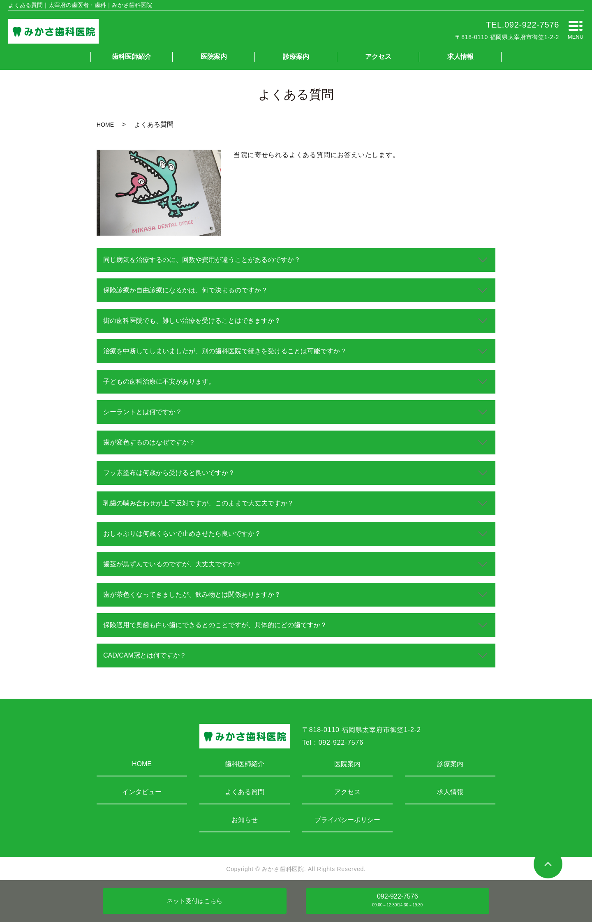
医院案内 (214, 56)
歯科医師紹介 (131, 56)
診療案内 (296, 56)
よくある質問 (244, 791)
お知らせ (244, 819)
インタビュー (142, 791)
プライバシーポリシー (347, 819)
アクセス (378, 56)
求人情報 (460, 56)
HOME (105, 124)
